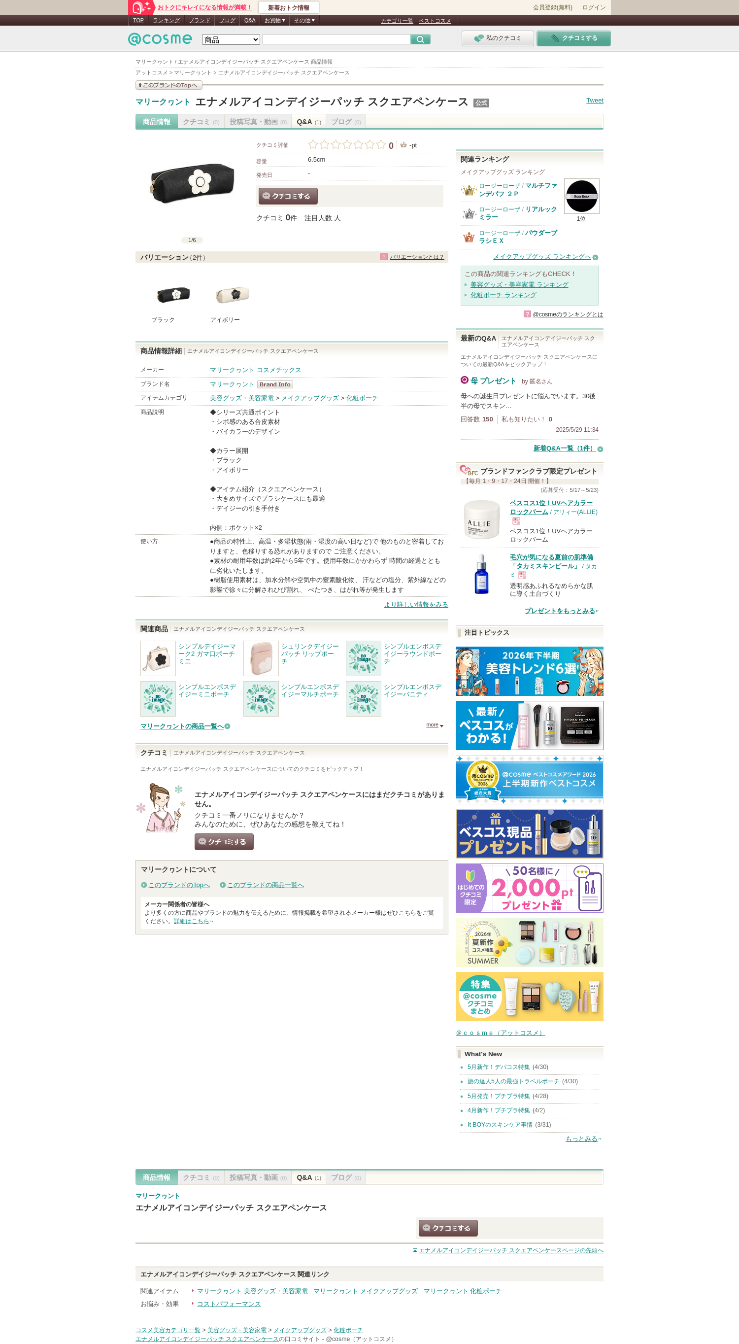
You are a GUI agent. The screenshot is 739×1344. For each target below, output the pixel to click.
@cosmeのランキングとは (568, 314)
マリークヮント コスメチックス (256, 370)
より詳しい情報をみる (416, 604)
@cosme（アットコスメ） (361, 1339)
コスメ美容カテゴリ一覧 (168, 1330)
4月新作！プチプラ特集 (499, 1110)
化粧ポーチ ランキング (503, 295)
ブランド (199, 20)
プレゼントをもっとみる (560, 611)
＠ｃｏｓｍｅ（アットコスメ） (500, 1032)
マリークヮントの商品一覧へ (182, 726)
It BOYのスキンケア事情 (500, 1124)
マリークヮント (163, 102)
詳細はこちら (191, 921)
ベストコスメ (435, 21)
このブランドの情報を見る (168, 85)
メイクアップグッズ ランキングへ (542, 256)
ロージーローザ (499, 185)
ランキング (166, 20)
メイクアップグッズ (310, 398)
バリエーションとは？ (417, 257)
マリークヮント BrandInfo (278, 384)
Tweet (595, 100)
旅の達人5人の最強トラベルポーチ (514, 1081)
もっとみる (582, 1138)
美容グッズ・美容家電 (242, 398)
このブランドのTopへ (179, 885)
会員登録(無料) (552, 7)
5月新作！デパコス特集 (499, 1067)
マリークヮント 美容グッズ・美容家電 (252, 1291)
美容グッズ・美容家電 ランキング (519, 284)
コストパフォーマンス (229, 1304)
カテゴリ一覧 (397, 21)
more (432, 724)
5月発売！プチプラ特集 (499, 1096)
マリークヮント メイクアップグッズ (365, 1291)
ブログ (227, 20)
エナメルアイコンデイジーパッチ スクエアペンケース (332, 102)
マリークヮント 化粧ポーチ (463, 1291)
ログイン (594, 7)
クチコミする (288, 196)
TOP (138, 20)
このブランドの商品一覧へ (265, 885)
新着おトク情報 (288, 7)
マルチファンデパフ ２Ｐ (518, 189)
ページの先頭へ (511, 1250)
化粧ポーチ (362, 398)
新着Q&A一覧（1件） (565, 448)
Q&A (250, 20)
